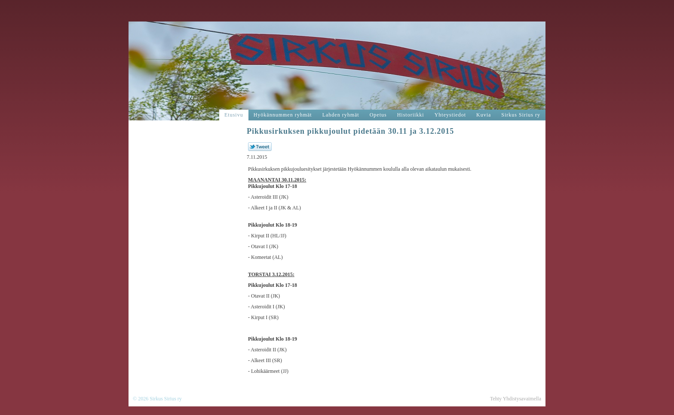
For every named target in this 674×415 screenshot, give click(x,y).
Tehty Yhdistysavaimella (515, 399)
